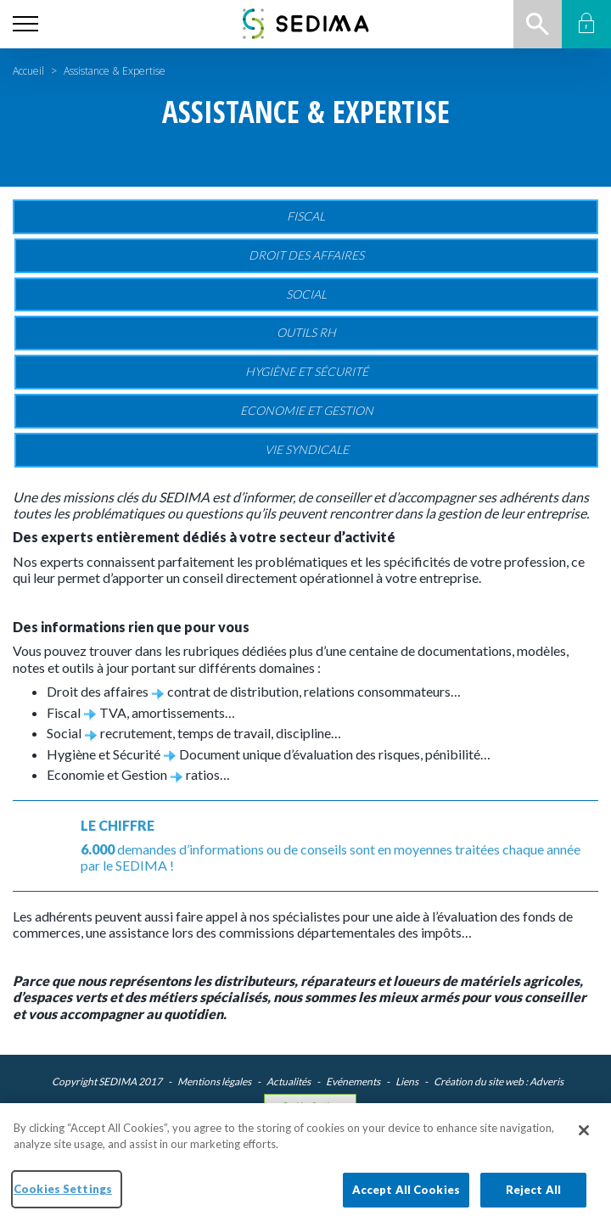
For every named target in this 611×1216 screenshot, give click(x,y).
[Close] (584, 1146)
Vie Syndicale (307, 449)
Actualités (288, 1081)
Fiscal (306, 216)
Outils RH (306, 332)
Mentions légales (214, 1081)
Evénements (353, 1081)
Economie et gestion (306, 410)
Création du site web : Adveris (498, 1081)
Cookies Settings (310, 1105)
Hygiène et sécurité (306, 371)
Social (306, 294)
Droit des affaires (306, 255)
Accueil (28, 71)
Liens (406, 1081)
